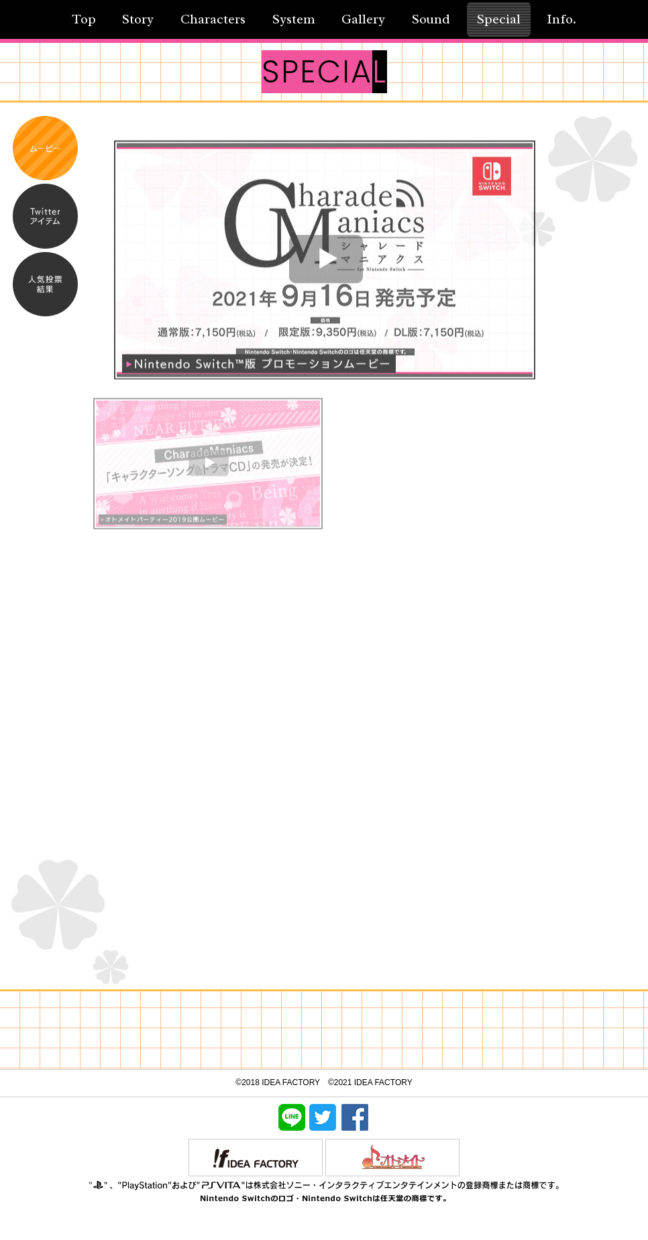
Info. (561, 19)
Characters (213, 19)
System (293, 19)
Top (84, 19)
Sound (431, 19)
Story (138, 19)
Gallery (363, 19)
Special (499, 19)
